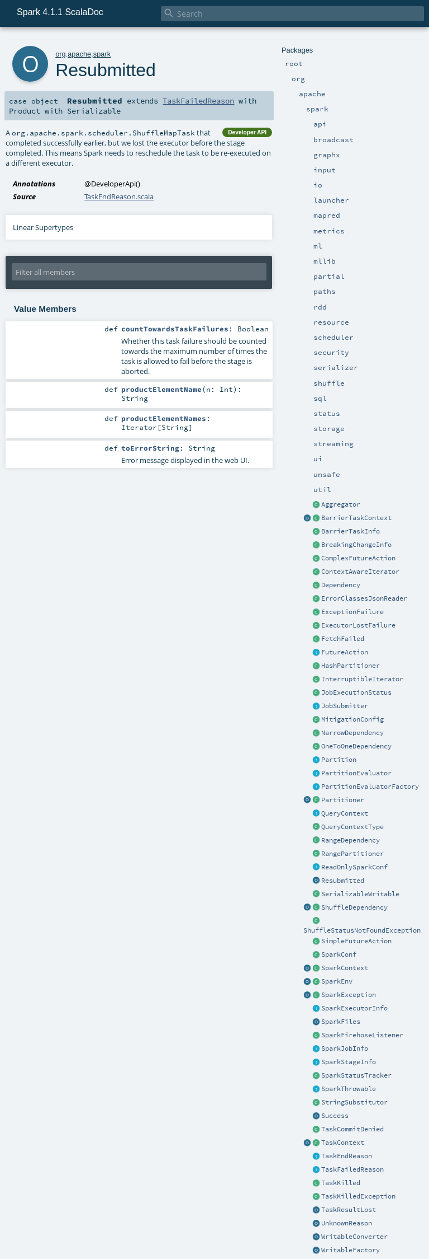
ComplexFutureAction (358, 558)
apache (79, 54)
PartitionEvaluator (356, 773)
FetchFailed (342, 639)
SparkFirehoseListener (362, 1035)
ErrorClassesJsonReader (364, 598)
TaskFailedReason (352, 1169)
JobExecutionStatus (356, 692)
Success (335, 1116)
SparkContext (344, 968)
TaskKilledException (358, 1196)
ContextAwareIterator (360, 571)
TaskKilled (340, 1183)
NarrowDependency (352, 733)
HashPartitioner (350, 666)
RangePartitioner (352, 854)
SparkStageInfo (348, 1062)
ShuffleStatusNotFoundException (362, 930)
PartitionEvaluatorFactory (370, 786)
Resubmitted (342, 880)
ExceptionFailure (352, 612)
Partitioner (342, 800)
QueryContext (344, 813)
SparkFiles (340, 1022)
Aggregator (340, 504)
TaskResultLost (348, 1210)
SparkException (348, 995)
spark (102, 54)
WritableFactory (350, 1250)
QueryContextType (352, 827)
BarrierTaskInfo (350, 531)
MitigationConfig (352, 719)
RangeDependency (350, 840)
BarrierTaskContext (356, 518)
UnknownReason (346, 1223)
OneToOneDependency (356, 746)
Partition (338, 760)
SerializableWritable (360, 894)
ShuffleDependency (354, 907)
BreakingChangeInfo (356, 545)
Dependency (340, 585)
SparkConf (338, 954)
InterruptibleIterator (362, 679)
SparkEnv (336, 981)
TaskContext (342, 1142)
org (60, 54)
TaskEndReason (346, 1156)
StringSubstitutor (354, 1102)
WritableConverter (354, 1237)
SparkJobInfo (344, 1048)
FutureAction (344, 652)
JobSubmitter (344, 706)
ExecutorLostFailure (358, 625)
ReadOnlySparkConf (354, 867)
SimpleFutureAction (356, 941)
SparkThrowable (348, 1089)
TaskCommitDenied (352, 1129)
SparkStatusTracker (356, 1075)
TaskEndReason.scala (119, 196)
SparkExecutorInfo (354, 1008)
